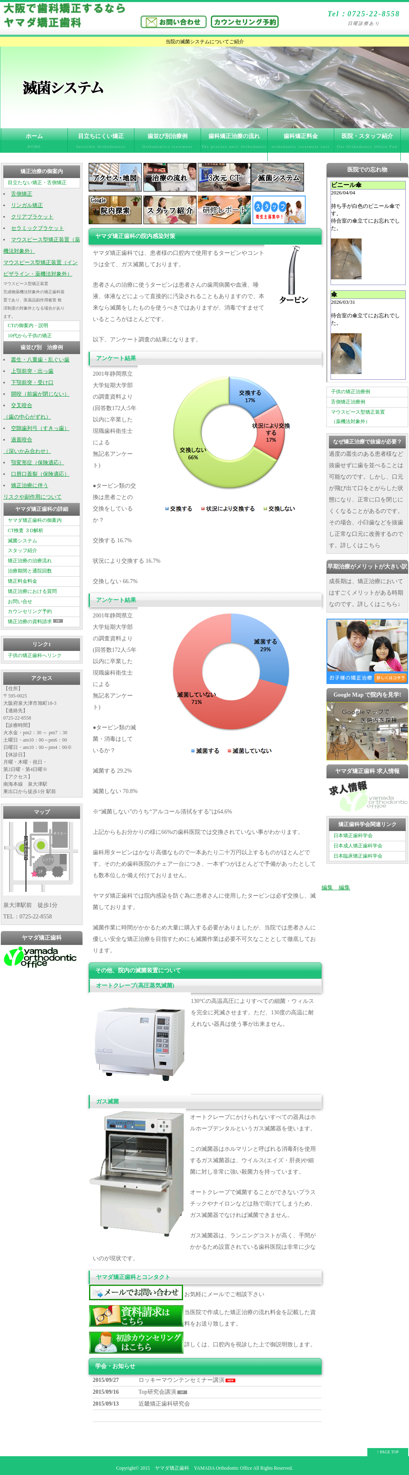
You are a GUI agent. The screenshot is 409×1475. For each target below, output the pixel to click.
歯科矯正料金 (301, 143)
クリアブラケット (32, 217)
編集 (327, 888)
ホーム (34, 143)
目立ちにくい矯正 (101, 143)
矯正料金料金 (22, 581)
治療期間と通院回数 (30, 571)
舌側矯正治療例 (348, 402)
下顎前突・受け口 (32, 382)
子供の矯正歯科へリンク (35, 655)
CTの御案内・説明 (28, 325)
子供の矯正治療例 (350, 391)
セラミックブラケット (37, 228)
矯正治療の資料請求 (36, 621)
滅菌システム (22, 541)
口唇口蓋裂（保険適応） (40, 474)
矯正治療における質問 (32, 591)
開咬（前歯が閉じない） (40, 394)
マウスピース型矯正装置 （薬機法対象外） (358, 417)
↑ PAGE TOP (388, 1452)
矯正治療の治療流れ (30, 561)
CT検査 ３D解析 (25, 530)
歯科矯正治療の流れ (234, 147)
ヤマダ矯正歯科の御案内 (35, 520)
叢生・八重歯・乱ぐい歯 (40, 360)
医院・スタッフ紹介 (367, 147)
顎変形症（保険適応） (37, 463)
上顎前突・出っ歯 (32, 371)
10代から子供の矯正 (30, 336)
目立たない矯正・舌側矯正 (37, 182)
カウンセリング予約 (30, 611)
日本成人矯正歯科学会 (357, 846)
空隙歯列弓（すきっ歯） (40, 428)
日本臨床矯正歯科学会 (357, 856)
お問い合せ (20, 601)
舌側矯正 (21, 194)
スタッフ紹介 (22, 550)
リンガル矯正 (27, 205)
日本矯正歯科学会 (353, 835)
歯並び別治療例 (167, 143)
